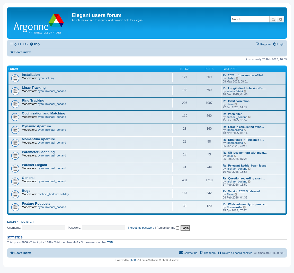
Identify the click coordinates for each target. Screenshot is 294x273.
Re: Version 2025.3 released (241, 191)
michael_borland (55, 91)
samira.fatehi (235, 91)
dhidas (231, 78)
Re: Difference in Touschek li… (243, 139)
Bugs (26, 191)
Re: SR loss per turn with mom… (245, 152)
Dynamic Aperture (36, 126)
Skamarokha (235, 207)
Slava (230, 104)
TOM (110, 242)
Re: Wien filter (232, 113)
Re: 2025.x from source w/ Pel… (244, 75)
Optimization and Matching (43, 113)
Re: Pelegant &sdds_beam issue (244, 165)
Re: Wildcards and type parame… (245, 204)
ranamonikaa (235, 129)
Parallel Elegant (34, 165)
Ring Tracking (33, 100)
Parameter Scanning (38, 152)
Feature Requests (36, 203)
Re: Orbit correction (236, 101)
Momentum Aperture (38, 139)
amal (230, 155)
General (28, 178)
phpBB (134, 260)
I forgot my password (141, 227)
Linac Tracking (34, 87)
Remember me (168, 227)
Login (11, 221)
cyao (41, 78)
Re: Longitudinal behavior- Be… (244, 88)
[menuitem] (34, 44)
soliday (49, 78)
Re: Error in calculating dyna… (243, 126)
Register (27, 221)
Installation (31, 75)
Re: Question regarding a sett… (244, 178)
